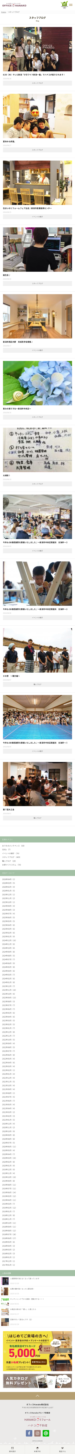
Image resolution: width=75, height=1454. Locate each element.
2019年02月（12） (9, 1207)
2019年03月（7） (9, 1203)
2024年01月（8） (9, 982)
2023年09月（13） (9, 997)
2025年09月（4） (9, 906)
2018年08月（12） (9, 1230)
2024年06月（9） (9, 963)
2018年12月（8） (9, 1215)
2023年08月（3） (9, 1001)
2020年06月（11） (9, 1146)
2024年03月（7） (9, 974)
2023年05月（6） (9, 1013)
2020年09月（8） (9, 1135)
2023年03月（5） (9, 1020)
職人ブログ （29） (9, 861)
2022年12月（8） (9, 1032)
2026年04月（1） (9, 879)
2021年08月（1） (9, 1093)
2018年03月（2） (9, 1249)
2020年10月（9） (9, 1131)
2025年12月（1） (9, 894)
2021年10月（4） (9, 1085)
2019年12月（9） (9, 1169)
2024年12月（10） (9, 940)
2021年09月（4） (9, 1089)
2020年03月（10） (9, 1158)
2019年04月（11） (9, 1200)
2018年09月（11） (9, 1226)
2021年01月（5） (9, 1119)
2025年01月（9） (9, 936)
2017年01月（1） (9, 1265)
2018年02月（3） (9, 1253)
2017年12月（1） (9, 1261)
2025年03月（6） (9, 929)
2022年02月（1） (9, 1070)
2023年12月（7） (9, 986)
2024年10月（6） (9, 948)
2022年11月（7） (9, 1035)
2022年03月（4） (9, 1066)
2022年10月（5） (9, 1039)
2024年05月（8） (9, 967)
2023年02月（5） (9, 1024)
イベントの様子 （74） (11, 853)
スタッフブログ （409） (11, 857)
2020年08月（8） (9, 1139)
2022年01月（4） (9, 1074)
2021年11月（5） (9, 1081)
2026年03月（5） (9, 883)
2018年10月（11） (9, 1223)
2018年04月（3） (9, 1246)
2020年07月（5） (9, 1142)
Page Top (37, 1396)
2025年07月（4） (9, 913)
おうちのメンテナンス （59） (14, 845)
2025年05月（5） (9, 921)
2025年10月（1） (9, 902)
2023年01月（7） (9, 1028)
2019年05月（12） (9, 1196)
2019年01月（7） (9, 1211)
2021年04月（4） (9, 1108)
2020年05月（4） (9, 1150)
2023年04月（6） (9, 1016)
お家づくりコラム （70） (12, 864)
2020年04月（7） (9, 1154)
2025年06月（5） (9, 917)
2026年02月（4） (9, 887)
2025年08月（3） (9, 909)
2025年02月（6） (9, 932)
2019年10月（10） (9, 1177)
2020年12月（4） (9, 1123)
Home (3, 12)
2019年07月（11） (9, 1188)
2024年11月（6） (9, 944)
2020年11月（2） (9, 1127)
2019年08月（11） (9, 1184)
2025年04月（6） (9, 925)
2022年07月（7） (9, 1051)
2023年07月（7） (9, 1005)
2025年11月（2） (9, 898)
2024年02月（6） (9, 978)
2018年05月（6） (9, 1242)
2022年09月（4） (9, 1043)
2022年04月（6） (9, 1062)
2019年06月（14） (9, 1192)
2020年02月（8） (9, 1162)
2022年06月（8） (9, 1055)
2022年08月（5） (9, 1047)
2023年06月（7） (9, 1009)
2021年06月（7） (9, 1100)
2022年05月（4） (9, 1058)
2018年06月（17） (9, 1238)
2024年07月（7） (9, 959)
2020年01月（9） (9, 1165)
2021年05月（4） (9, 1104)
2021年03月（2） (9, 1112)
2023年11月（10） (9, 990)
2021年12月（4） (9, 1078)
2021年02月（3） (9, 1116)
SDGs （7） (7, 849)
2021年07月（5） (9, 1097)
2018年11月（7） (9, 1219)
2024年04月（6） (9, 971)
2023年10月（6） (9, 994)
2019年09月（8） (9, 1181)
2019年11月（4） (9, 1173)
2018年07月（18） (9, 1234)
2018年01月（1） (9, 1257)
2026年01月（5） (9, 890)
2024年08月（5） (9, 955)
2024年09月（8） (9, 951)
